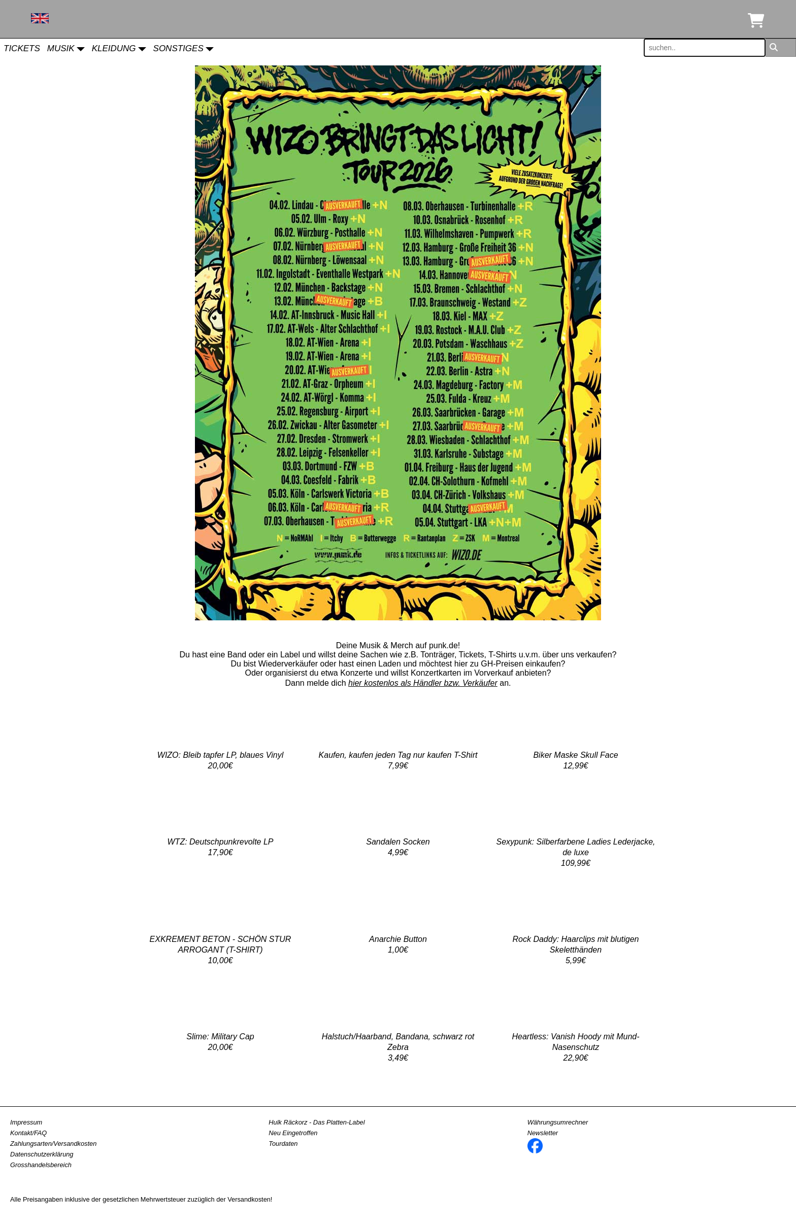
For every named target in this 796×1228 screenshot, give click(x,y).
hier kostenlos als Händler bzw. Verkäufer (423, 683)
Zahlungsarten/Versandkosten (53, 1143)
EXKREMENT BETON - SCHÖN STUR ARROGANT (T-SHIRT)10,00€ (220, 950)
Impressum (26, 1122)
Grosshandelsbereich (41, 1165)
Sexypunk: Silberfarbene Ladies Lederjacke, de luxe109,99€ (575, 852)
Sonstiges (178, 48)
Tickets (22, 48)
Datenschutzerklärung (41, 1154)
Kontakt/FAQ (28, 1133)
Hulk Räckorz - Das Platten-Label (316, 1122)
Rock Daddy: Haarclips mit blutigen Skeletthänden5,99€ (576, 950)
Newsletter (542, 1133)
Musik (61, 48)
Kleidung (114, 48)
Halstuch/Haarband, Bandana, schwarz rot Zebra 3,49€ (398, 1047)
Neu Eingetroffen (293, 1133)
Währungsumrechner (557, 1122)
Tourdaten (283, 1143)
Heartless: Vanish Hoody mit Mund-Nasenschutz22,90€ (575, 1047)
